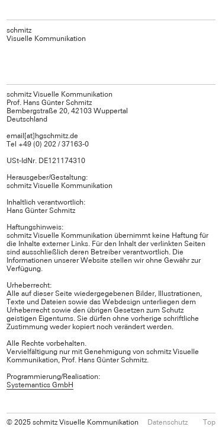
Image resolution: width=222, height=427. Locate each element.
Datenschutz (167, 421)
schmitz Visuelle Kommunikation (46, 34)
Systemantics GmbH (40, 384)
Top (209, 422)
